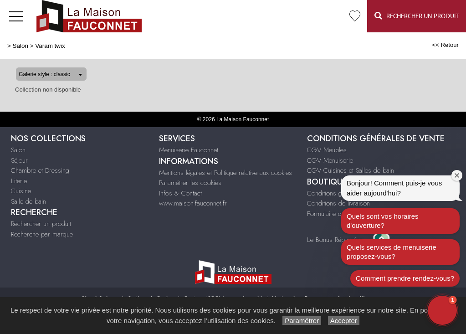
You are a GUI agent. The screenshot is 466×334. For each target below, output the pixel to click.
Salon (20, 45)
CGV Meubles (327, 150)
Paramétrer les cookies (190, 183)
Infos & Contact (180, 193)
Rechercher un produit (41, 224)
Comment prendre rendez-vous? (405, 278)
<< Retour (445, 44)
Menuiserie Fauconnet (188, 150)
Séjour (19, 160)
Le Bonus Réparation (335, 239)
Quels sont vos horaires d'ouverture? (383, 220)
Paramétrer (302, 320)
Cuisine (21, 191)
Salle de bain (28, 201)
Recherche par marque (42, 234)
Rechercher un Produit (416, 15)
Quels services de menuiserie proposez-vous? (391, 251)
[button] (442, 310)
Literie (19, 181)
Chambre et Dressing (40, 170)
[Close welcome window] (456, 175)
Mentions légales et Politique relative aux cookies (225, 173)
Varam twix (50, 45)
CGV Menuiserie (330, 160)
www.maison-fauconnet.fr (193, 203)
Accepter (343, 320)
